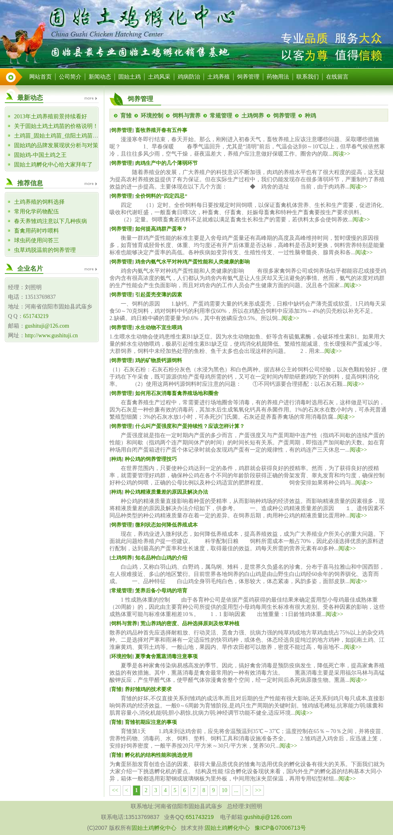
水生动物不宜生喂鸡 (158, 327)
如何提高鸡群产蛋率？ (161, 229)
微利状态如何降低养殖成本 (166, 525)
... (236, 790)
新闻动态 (100, 77)
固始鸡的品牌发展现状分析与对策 (56, 145)
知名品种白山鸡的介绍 (161, 558)
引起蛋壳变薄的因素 (158, 295)
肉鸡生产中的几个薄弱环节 (166, 163)
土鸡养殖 (218, 77)
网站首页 (40, 77)
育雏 (126, 116)
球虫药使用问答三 (36, 240)
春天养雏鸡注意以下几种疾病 (50, 221)
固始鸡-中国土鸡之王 (40, 155)
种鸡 (310, 116)
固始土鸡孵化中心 (154, 828)
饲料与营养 (186, 116)
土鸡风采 (159, 77)
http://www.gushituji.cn (51, 335)
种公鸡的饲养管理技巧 (151, 459)
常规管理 (221, 116)
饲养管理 (248, 77)
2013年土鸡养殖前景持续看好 (50, 116)
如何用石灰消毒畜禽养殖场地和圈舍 (177, 393)
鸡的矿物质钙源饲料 (158, 360)
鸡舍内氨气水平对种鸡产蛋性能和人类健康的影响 (192, 262)
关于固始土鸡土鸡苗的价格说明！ (56, 126)
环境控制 (152, 116)
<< (115, 790)
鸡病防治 (189, 77)
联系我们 (307, 77)
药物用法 (278, 77)
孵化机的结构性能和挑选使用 (158, 755)
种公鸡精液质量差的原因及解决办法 (166, 492)
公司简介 (70, 77)
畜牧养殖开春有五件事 (161, 130)
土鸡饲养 (252, 116)
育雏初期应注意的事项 (151, 722)
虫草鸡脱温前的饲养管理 (45, 250)
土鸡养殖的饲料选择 (39, 202)
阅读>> (341, 154)
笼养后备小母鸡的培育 (161, 591)
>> (258, 790)
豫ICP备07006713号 (280, 828)
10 (224, 790)
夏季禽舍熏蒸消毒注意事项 (166, 656)
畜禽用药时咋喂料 (36, 231)
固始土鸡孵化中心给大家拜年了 (53, 165)
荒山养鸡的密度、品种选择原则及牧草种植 (189, 623)
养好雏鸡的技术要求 (148, 689)
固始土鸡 (129, 77)
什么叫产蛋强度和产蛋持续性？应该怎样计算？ (190, 426)
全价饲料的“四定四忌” (161, 196)
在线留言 (337, 77)
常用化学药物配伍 (36, 212)
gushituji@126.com (47, 326)
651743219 (36, 316)
